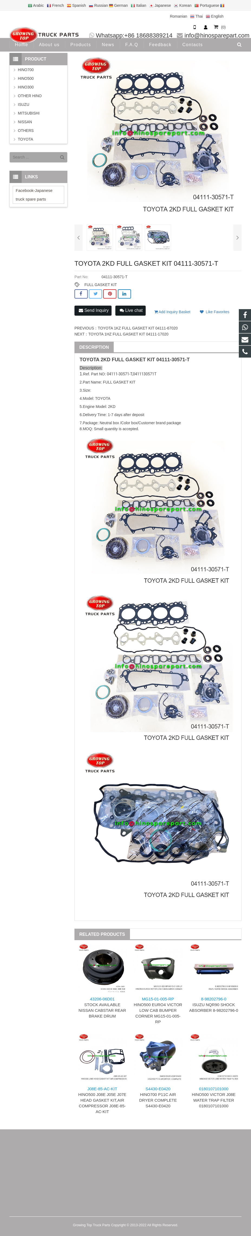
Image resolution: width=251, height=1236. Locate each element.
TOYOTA (25, 139)
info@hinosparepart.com (216, 35)
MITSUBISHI (29, 113)
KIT (151, 359)
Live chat (131, 310)
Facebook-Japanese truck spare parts (34, 194)
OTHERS (26, 130)
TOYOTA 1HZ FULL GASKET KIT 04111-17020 (128, 334)
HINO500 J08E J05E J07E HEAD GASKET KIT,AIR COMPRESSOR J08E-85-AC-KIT (102, 1100)
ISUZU (23, 104)
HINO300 (26, 87)
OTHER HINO (30, 96)
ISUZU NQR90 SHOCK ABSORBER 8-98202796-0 (213, 1005)
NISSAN (25, 122)
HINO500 (26, 78)
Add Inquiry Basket (172, 312)
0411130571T (145, 374)
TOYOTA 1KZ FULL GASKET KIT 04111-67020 (138, 328)
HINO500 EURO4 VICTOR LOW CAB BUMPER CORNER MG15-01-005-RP (158, 1010)
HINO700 (26, 70)
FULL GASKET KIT (100, 285)
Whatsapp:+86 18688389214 (134, 35)
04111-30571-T (173, 359)
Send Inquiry (94, 310)
